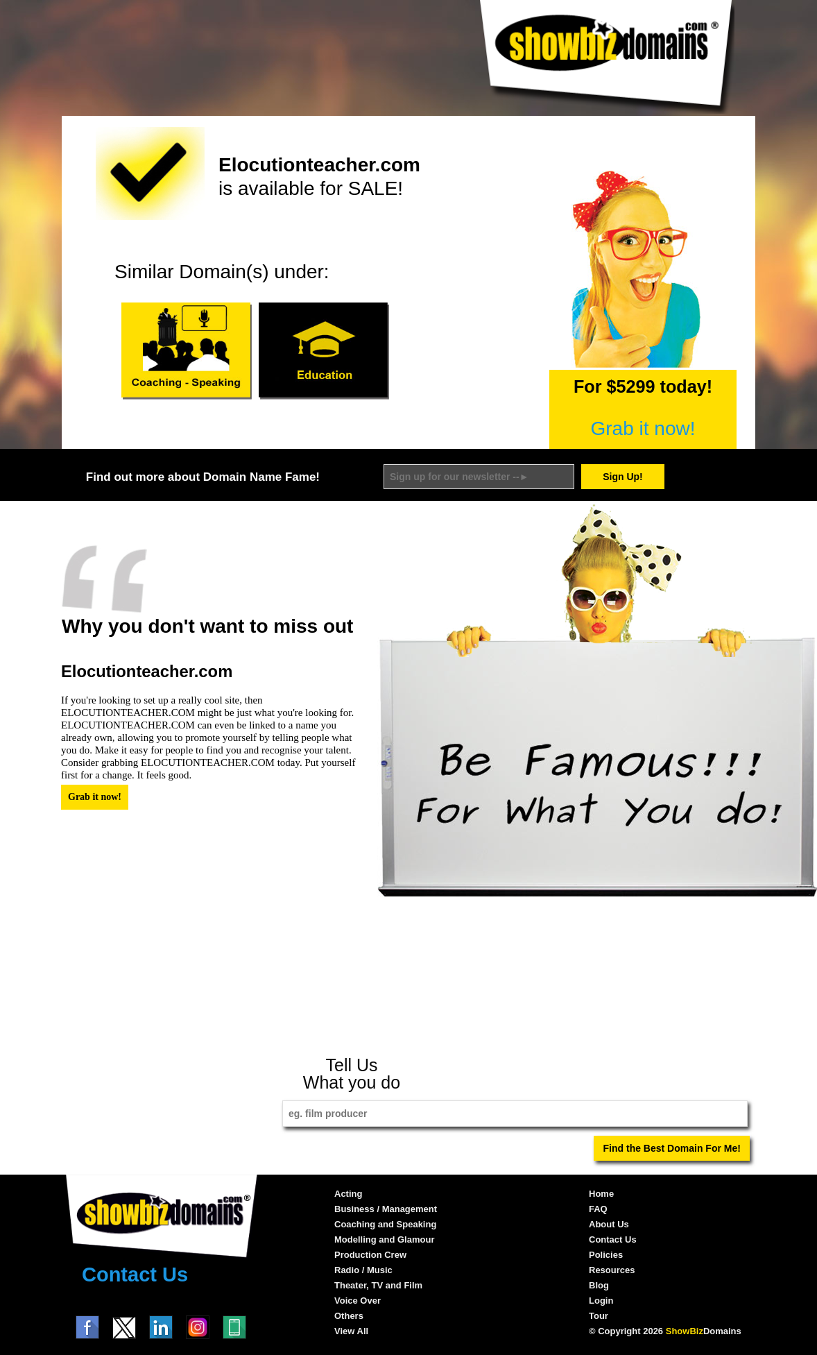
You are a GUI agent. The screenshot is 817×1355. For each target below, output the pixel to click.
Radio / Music (363, 1270)
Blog (599, 1285)
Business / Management (385, 1209)
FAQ (598, 1209)
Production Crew (370, 1255)
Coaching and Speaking (385, 1224)
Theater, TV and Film (378, 1285)
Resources (612, 1270)
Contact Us (135, 1274)
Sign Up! (623, 476)
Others (348, 1316)
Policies (606, 1255)
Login (601, 1300)
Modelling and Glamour (384, 1239)
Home (601, 1193)
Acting (348, 1193)
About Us (609, 1224)
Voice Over (357, 1300)
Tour (598, 1316)
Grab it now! (643, 428)
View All (351, 1331)
